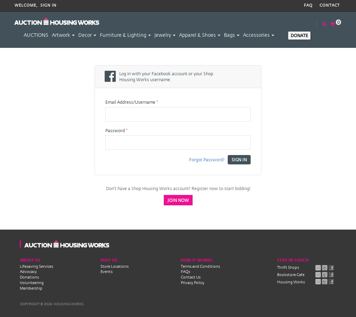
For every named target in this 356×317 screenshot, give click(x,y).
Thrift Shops (288, 267)
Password (116, 131)
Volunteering (32, 282)
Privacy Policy (192, 282)
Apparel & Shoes (199, 35)
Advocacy (28, 271)
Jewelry (165, 35)
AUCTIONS (36, 35)
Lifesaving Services (36, 266)
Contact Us (191, 277)
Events (106, 271)
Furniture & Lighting (125, 35)
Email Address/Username (131, 102)
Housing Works (291, 282)
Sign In (48, 5)
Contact (329, 5)
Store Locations (114, 266)
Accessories (258, 35)
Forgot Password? (207, 159)
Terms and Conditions (200, 266)
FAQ (308, 5)
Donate (299, 35)
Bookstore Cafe (291, 274)
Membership (31, 288)
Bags (232, 35)
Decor (87, 35)
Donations (29, 277)
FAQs (185, 271)
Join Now (178, 200)
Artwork (63, 35)
